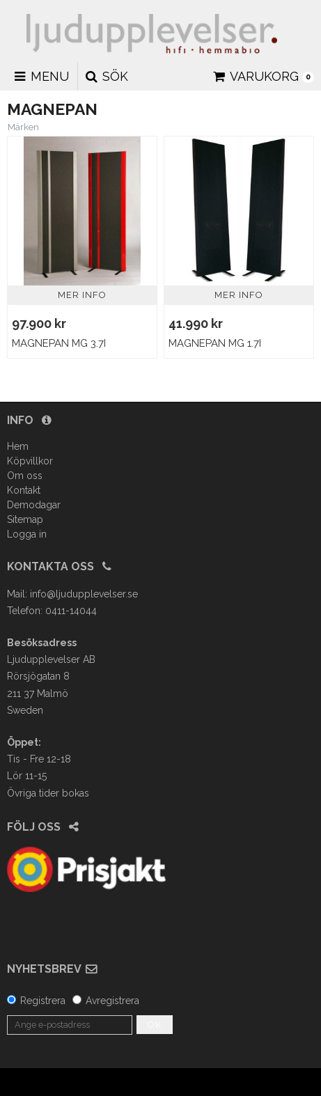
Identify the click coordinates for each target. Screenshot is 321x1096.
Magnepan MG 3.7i (59, 343)
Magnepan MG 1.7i (215, 343)
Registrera (42, 1000)
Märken (23, 127)
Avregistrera (112, 1000)
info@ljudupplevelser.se (84, 594)
